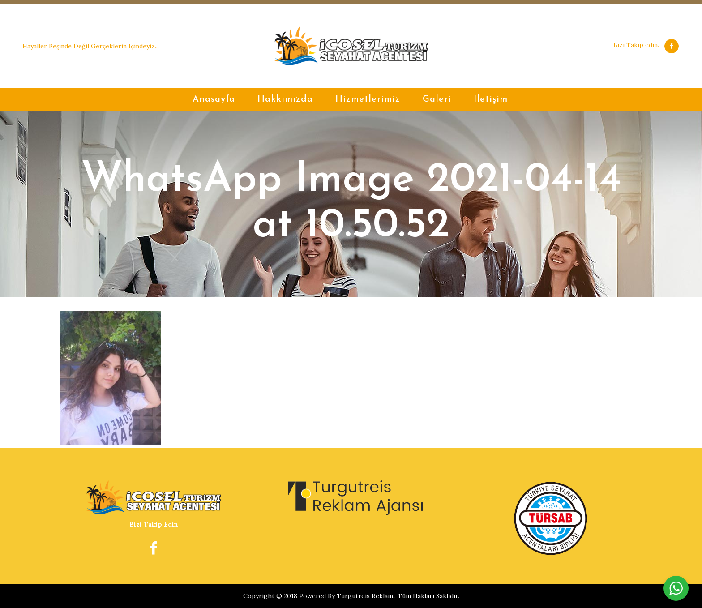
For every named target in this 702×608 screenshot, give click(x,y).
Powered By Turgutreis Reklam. (346, 596)
